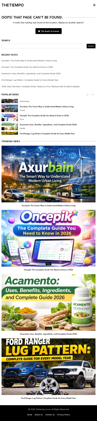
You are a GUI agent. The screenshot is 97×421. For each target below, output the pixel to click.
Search (6, 41)
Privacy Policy (63, 415)
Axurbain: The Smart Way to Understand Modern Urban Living (29, 60)
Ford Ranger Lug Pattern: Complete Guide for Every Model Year (30, 80)
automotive (24, 101)
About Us (39, 415)
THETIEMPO (13, 5)
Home (29, 415)
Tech (22, 119)
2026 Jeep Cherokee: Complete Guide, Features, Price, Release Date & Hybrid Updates (41, 86)
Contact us (50, 415)
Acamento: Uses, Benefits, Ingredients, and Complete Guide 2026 (31, 73)
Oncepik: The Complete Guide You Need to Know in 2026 (27, 67)
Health (22, 128)
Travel (22, 110)
